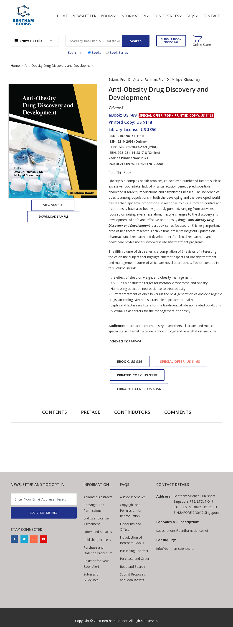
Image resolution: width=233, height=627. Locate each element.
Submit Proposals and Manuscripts (133, 577)
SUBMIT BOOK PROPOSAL (171, 40)
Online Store (202, 44)
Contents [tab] (54, 412)
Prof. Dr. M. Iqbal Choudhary (179, 79)
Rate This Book (120, 173)
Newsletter (84, 15)
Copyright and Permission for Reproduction (131, 510)
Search (136, 41)
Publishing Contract (134, 551)
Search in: (75, 52)
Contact (211, 15)
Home (62, 15)
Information (134, 16)
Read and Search (132, 566)
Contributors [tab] (132, 412)
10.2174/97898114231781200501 (140, 164)
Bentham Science (115, 621)
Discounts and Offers (130, 527)
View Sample (53, 205)
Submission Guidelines (92, 577)
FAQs (192, 16)
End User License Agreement (96, 521)
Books (108, 16)
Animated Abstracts (98, 497)
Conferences (168, 16)
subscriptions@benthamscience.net (182, 530)
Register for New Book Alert (96, 564)
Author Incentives (133, 497)
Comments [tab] (177, 412)
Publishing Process (97, 539)
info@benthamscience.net (175, 548)
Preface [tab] (90, 412)
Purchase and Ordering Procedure (98, 550)
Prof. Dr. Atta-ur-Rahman (138, 79)
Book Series (116, 52)
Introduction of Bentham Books (132, 540)
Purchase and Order (134, 558)
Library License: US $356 (139, 388)
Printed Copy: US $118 (137, 375)
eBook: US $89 (129, 361)
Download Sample (53, 216)
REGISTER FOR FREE (43, 513)
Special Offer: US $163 (180, 361)
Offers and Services (98, 531)
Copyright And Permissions (94, 508)
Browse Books (29, 41)
